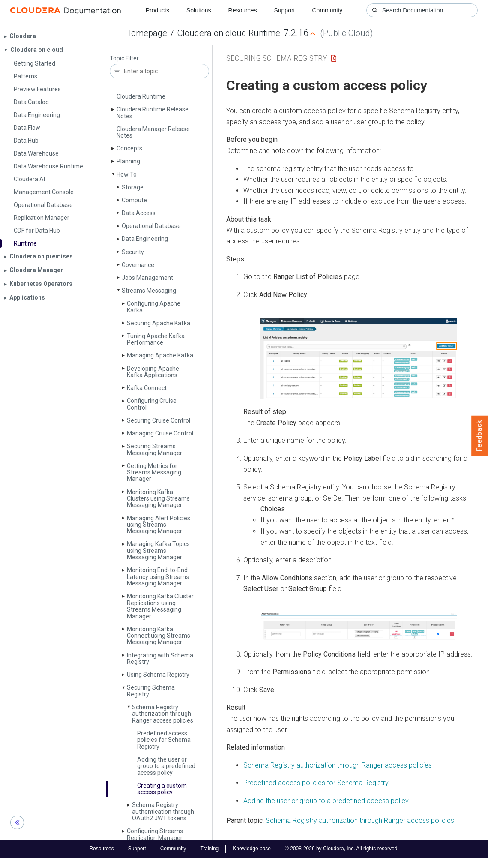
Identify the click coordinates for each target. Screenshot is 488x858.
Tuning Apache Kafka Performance (156, 339)
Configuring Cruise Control (152, 404)
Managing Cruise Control (160, 433)
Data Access (139, 213)
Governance (138, 264)
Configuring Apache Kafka (153, 306)
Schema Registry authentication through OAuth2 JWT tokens (163, 811)
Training (209, 849)
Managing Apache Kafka (160, 355)
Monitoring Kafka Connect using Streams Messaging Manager (158, 636)
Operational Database (151, 225)
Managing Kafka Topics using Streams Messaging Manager (158, 550)
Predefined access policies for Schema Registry (164, 740)
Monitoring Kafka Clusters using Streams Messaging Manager (158, 499)
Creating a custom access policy (162, 788)
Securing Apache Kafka (158, 323)
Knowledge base (252, 849)
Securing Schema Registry (151, 690)
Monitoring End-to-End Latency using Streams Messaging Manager (158, 577)
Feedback (480, 436)
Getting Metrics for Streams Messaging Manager (154, 472)
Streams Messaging (149, 290)
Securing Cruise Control (158, 420)
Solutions (198, 10)
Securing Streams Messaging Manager (154, 449)
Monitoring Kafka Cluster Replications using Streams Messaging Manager (160, 606)
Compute (134, 200)
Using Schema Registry (158, 674)
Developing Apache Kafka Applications (153, 371)
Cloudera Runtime (141, 96)
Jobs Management (147, 277)
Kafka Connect (147, 387)
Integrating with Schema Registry (160, 658)
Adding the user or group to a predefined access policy (166, 766)
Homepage (146, 33)
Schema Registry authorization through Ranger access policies (162, 714)
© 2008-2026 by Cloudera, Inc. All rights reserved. (342, 849)
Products (157, 10)
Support (284, 10)
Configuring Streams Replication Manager (155, 834)
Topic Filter (124, 58)
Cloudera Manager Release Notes (153, 132)
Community (327, 10)
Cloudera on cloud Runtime (228, 33)
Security (133, 252)
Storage (133, 187)
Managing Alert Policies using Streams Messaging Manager (158, 525)
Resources (242, 10)
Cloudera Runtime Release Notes (153, 112)
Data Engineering (145, 238)
